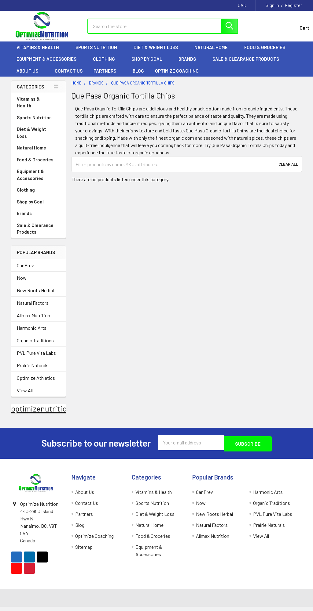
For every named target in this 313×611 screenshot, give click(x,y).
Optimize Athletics (36, 383)
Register (293, 5)
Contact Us (69, 76)
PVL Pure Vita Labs (36, 358)
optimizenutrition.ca (45, 414)
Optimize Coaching (177, 76)
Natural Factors (33, 308)
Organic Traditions (35, 346)
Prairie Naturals (33, 371)
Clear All (288, 169)
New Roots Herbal (35, 296)
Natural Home (213, 53)
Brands (190, 64)
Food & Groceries (267, 53)
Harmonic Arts (31, 333)
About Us (30, 76)
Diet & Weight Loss (158, 53)
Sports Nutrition (99, 53)
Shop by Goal (149, 64)
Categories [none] (30, 92)
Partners (108, 76)
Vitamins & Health (40, 53)
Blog (138, 76)
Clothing (106, 64)
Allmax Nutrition (33, 321)
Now (22, 283)
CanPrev (25, 271)
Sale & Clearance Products (245, 64)
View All (25, 396)
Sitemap (84, 551)
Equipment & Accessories (49, 64)
